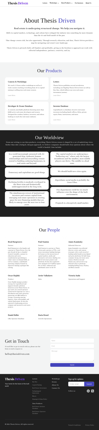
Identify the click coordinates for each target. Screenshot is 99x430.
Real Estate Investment (39, 388)
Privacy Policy (89, 425)
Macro (34, 396)
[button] (54, 3)
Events (54, 382)
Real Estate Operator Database (39, 412)
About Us (88, 3)
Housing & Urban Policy (39, 399)
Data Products (37, 403)
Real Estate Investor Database (38, 407)
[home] (18, 3)
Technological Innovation (36, 392)
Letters (45, 3)
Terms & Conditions (74, 425)
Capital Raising (37, 385)
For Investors (79, 3)
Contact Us (56, 388)
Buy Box (34, 382)
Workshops (56, 379)
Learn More (11, 95)
